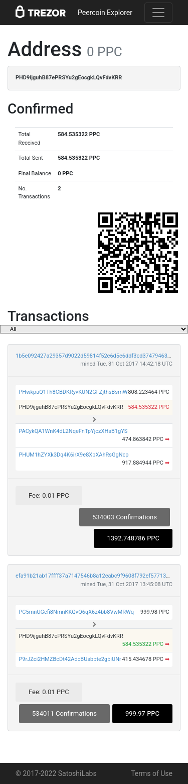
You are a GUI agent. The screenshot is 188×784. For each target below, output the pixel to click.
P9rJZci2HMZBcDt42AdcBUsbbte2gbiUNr (70, 659)
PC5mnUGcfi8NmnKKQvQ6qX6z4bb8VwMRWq (76, 612)
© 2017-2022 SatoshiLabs (56, 773)
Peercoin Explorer (105, 13)
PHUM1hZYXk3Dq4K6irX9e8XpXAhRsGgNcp (73, 455)
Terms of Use (151, 773)
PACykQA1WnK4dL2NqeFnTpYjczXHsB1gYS (73, 431)
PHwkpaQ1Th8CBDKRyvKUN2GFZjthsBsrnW (73, 392)
